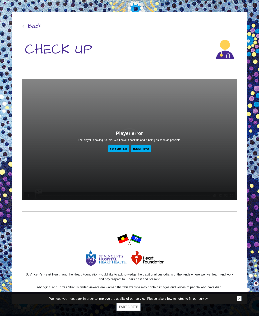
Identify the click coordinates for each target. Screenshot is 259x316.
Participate (128, 307)
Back (35, 26)
